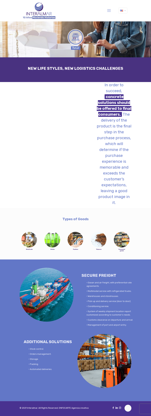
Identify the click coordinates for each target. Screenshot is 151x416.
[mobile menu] (109, 10)
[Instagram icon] (120, 407)
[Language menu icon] (122, 11)
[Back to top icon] (128, 408)
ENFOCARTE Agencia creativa (74, 408)
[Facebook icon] (113, 407)
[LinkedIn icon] (116, 407)
